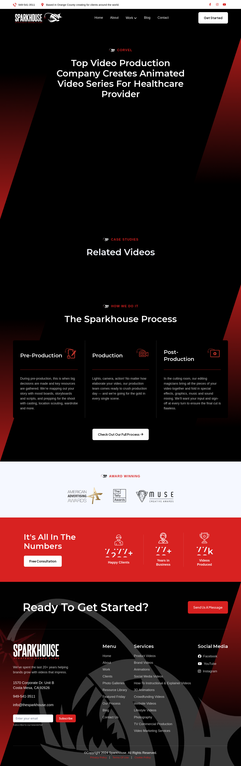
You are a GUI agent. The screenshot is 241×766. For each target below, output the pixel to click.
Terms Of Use (120, 757)
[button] (131, 18)
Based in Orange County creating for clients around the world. (82, 4)
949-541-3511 (26, 4)
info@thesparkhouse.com (33, 705)
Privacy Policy (98, 757)
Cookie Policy (143, 757)
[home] (39, 17)
